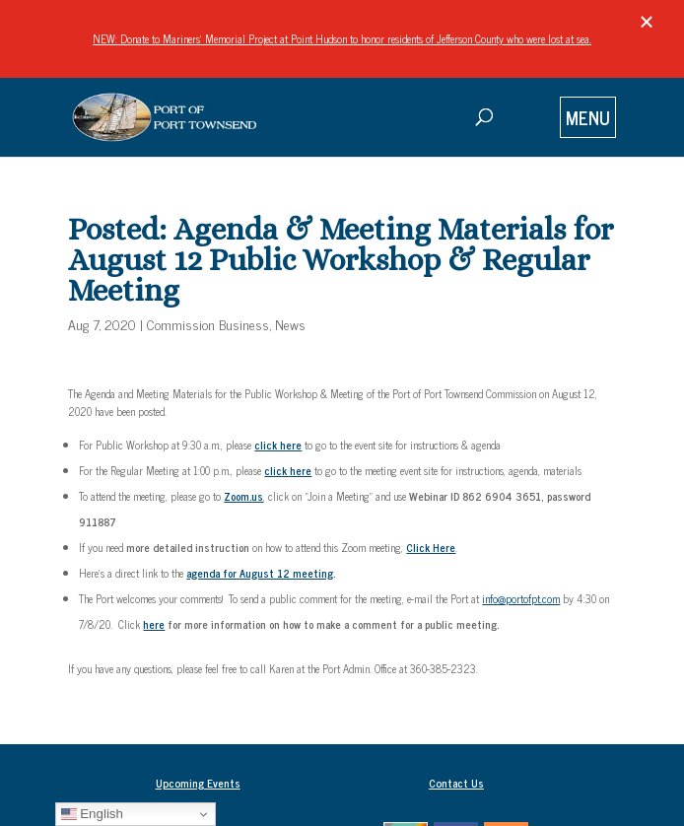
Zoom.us (243, 496)
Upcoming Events (198, 783)
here (154, 624)
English (92, 814)
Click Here (430, 547)
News (290, 323)
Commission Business (208, 323)
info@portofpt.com (521, 598)
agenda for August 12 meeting (259, 573)
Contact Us (456, 783)
